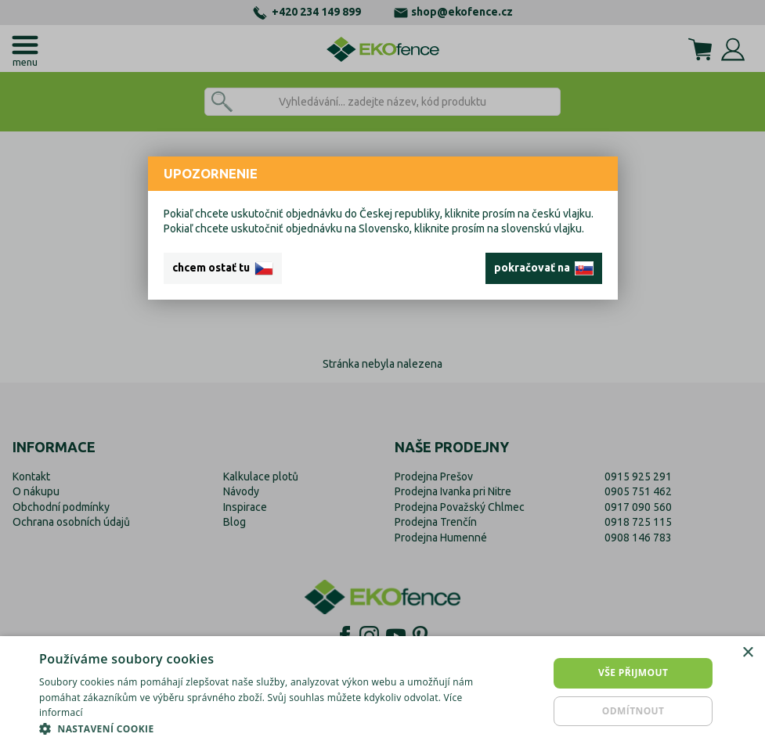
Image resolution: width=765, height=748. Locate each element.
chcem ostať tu (222, 268)
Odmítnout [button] (633, 710)
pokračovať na (544, 268)
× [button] (747, 653)
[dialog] (382, 692)
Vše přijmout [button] (633, 672)
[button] (260, 728)
